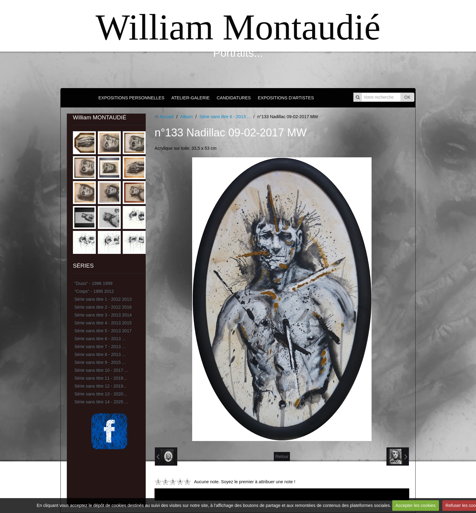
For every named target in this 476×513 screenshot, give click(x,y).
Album (186, 116)
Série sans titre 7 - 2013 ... (100, 346)
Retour (281, 456)
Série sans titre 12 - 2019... (100, 386)
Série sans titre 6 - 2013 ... (100, 338)
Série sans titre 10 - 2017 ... (101, 370)
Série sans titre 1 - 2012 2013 (103, 299)
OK (407, 97)
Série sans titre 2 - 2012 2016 (103, 307)
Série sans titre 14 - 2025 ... (101, 401)
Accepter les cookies (416, 505)
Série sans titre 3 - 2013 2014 (103, 315)
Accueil (166, 116)
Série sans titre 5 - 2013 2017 (103, 330)
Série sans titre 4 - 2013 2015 (103, 322)
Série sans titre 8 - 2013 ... (100, 354)
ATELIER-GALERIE (191, 97)
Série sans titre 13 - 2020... (100, 394)
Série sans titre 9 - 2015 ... (100, 362)
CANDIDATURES (234, 97)
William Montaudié (238, 27)
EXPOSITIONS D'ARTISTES (286, 97)
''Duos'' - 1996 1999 (93, 283)
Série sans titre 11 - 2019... (100, 378)
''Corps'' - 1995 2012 (94, 291)
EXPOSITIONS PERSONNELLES (131, 97)
